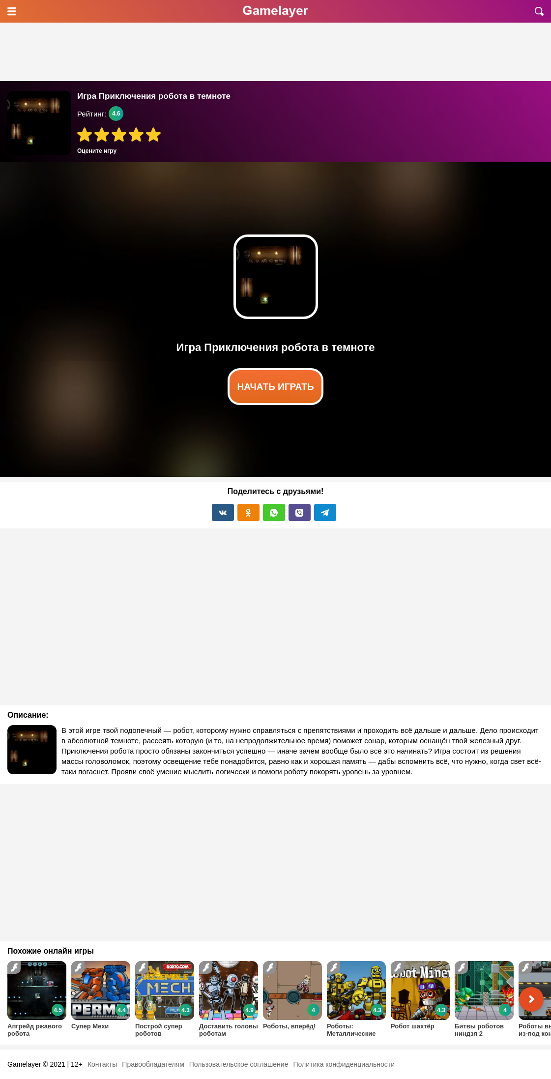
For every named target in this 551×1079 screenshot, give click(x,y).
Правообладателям (153, 1064)
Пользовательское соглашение (239, 1064)
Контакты (102, 1064)
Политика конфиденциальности (344, 1064)
